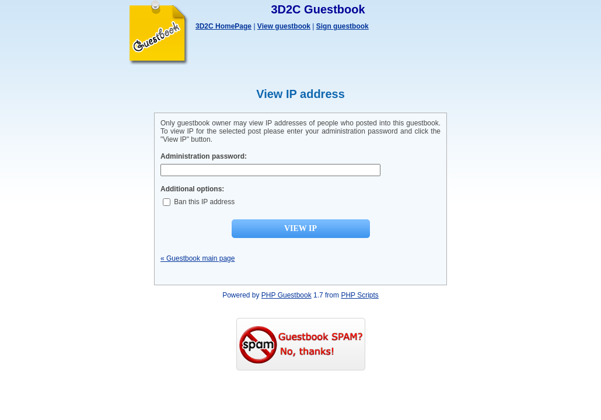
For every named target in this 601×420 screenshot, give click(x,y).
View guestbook (283, 26)
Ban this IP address (199, 202)
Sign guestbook (342, 26)
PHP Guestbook (286, 295)
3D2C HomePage (223, 26)
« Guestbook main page (197, 258)
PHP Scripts (359, 295)
